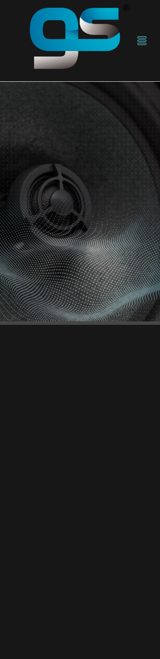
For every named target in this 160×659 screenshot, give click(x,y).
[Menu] (141, 40)
